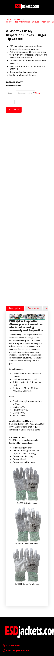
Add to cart (14, 109)
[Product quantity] (10, 102)
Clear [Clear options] (37, 93)
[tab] (15, 308)
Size (9, 93)
